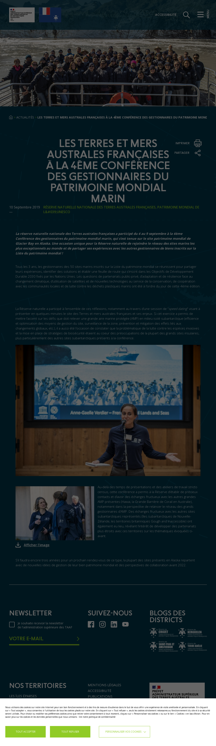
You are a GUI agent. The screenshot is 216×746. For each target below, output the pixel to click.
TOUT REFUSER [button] (70, 731)
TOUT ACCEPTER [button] (26, 731)
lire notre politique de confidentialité (97, 716)
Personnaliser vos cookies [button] (123, 731)
